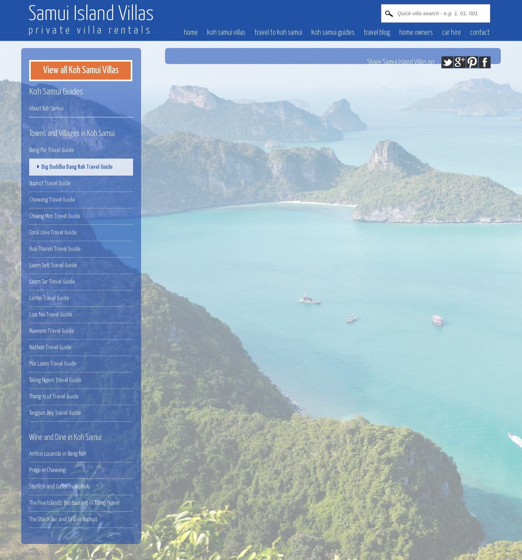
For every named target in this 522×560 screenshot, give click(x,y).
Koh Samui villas (226, 32)
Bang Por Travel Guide (51, 150)
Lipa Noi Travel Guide (50, 315)
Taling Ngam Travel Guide (55, 380)
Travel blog (377, 32)
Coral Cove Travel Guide (52, 233)
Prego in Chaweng (47, 470)
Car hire (451, 32)
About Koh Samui (46, 109)
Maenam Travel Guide (51, 331)
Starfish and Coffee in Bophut (59, 487)
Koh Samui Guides (333, 32)
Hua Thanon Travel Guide (54, 249)
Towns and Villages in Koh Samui (72, 134)
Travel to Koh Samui (278, 32)
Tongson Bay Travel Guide (55, 413)
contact (480, 32)
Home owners (416, 32)
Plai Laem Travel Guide (52, 364)
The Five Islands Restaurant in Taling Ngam (74, 503)
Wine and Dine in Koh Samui (65, 438)
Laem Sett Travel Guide (53, 265)
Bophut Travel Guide (49, 183)
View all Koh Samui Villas (81, 70)
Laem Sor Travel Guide (52, 282)
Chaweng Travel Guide (52, 200)
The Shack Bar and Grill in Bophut (63, 519)
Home (191, 32)
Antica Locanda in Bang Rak (57, 454)
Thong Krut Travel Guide (53, 397)
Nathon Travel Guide (50, 347)
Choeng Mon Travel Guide (54, 216)
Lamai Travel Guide (49, 298)
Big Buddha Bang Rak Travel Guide (73, 167)
